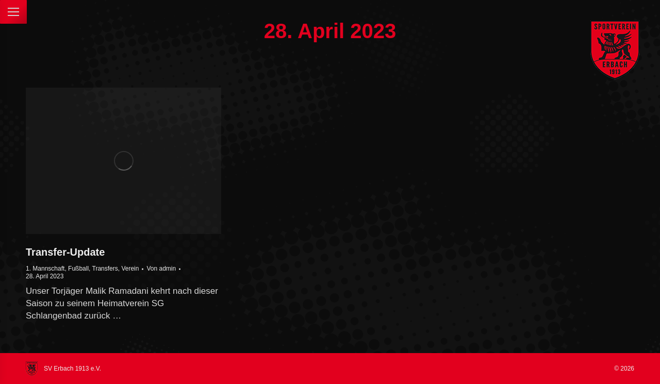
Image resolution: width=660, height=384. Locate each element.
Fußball (78, 268)
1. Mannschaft (45, 268)
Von (161, 268)
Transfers (105, 268)
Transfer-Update (65, 252)
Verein (130, 268)
